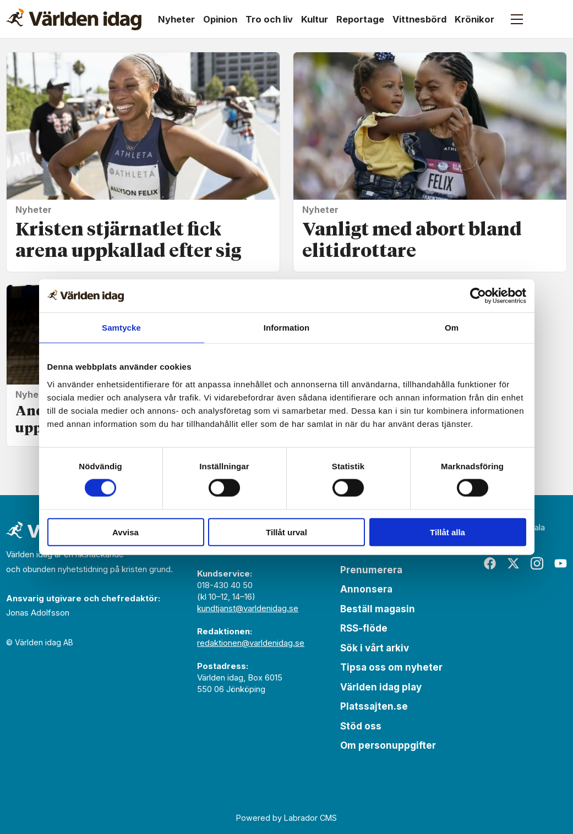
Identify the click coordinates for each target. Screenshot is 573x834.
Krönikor (474, 19)
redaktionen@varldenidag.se (250, 643)
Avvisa (125, 531)
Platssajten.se (374, 706)
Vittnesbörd (419, 19)
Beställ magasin (377, 608)
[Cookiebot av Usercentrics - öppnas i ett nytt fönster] (478, 296)
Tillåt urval (286, 531)
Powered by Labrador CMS (286, 817)
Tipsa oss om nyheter (391, 667)
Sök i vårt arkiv (374, 648)
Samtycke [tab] (121, 327)
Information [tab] (287, 327)
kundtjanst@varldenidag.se (247, 608)
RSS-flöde (364, 628)
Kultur (314, 19)
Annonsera (366, 589)
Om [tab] (452, 327)
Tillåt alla (447, 531)
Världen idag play (381, 687)
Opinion (220, 19)
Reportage (360, 19)
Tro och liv (269, 19)
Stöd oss (360, 726)
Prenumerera (371, 569)
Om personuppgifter (388, 745)
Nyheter (176, 19)
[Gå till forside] (73, 19)
